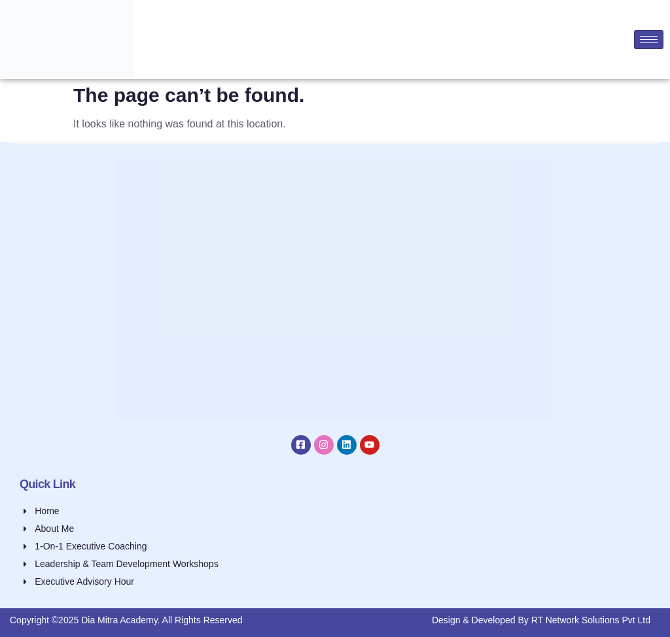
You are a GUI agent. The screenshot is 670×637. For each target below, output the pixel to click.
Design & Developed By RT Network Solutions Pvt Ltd (541, 620)
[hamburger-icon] (648, 39)
